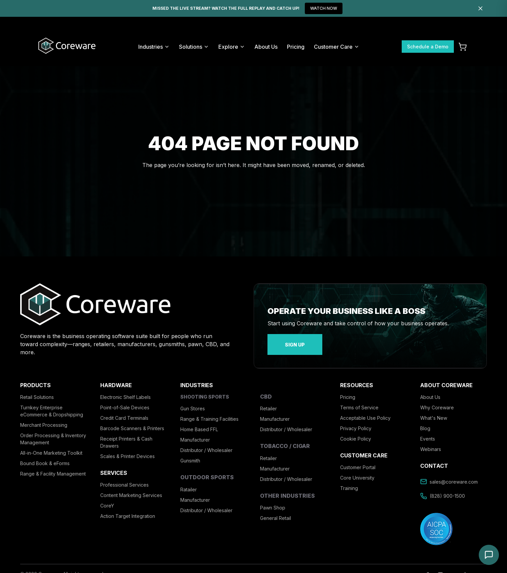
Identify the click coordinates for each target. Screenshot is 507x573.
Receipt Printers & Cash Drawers (126, 436)
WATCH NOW (323, 8)
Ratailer (188, 484)
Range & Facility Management (53, 468)
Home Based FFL (199, 424)
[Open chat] (489, 555)
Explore (231, 46)
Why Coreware (437, 402)
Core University (357, 472)
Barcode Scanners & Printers (132, 422)
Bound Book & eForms (45, 457)
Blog (425, 422)
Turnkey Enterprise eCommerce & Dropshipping (51, 405)
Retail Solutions (37, 391)
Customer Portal (357, 462)
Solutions (194, 46)
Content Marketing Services (131, 490)
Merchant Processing (43, 419)
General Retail (275, 512)
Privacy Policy (355, 422)
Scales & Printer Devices (127, 450)
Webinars (430, 443)
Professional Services (124, 479)
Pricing (295, 46)
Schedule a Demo (427, 46)
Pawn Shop (272, 502)
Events (427, 433)
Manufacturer (195, 434)
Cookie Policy (355, 433)
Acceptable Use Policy (365, 412)
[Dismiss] (480, 8)
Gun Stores (192, 403)
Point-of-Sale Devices (124, 402)
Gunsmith (190, 455)
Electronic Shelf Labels (125, 391)
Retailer (268, 403)
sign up (284, 341)
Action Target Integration (127, 511)
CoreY (107, 500)
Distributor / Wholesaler (206, 445)
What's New (433, 412)
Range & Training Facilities (209, 413)
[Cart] (463, 47)
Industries (154, 46)
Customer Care (336, 46)
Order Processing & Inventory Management (53, 433)
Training (349, 483)
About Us (266, 46)
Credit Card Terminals (124, 412)
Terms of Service (359, 402)
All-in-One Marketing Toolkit (51, 447)
